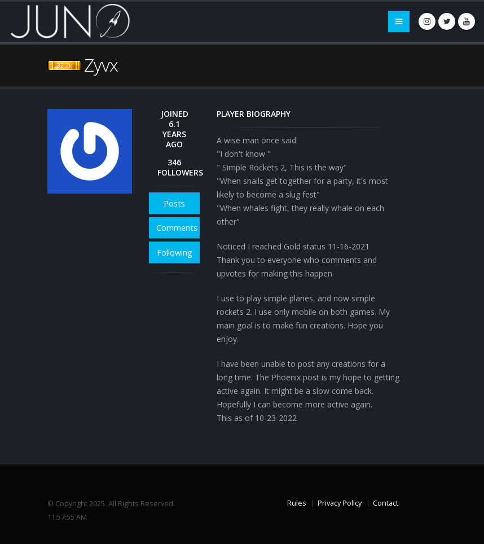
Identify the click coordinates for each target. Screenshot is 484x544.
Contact (385, 503)
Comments (176, 227)
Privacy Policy (340, 503)
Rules (296, 503)
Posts (174, 203)
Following (174, 252)
